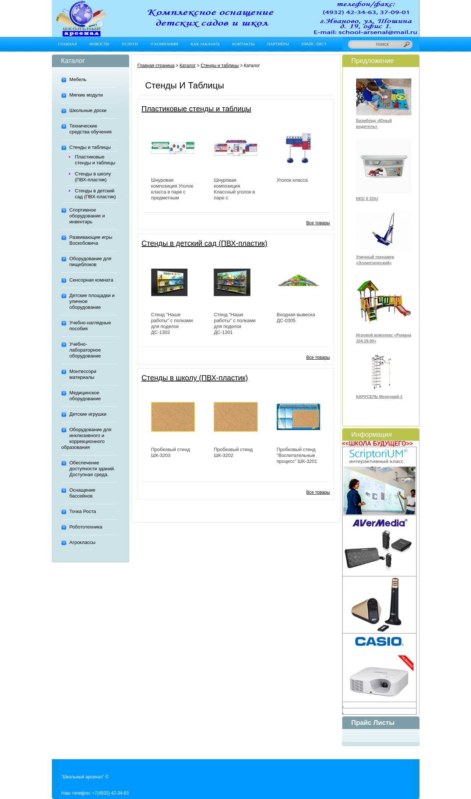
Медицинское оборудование (85, 395)
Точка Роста (83, 511)
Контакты (243, 44)
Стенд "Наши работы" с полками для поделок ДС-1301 (234, 323)
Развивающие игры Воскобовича (91, 240)
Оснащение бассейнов (82, 493)
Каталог (188, 65)
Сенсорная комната (91, 280)
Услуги (129, 44)
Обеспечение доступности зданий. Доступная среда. (93, 468)
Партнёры (278, 44)
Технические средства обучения (91, 129)
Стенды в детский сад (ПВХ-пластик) (95, 193)
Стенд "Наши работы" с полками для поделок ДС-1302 (172, 323)
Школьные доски (88, 110)
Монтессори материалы (83, 374)
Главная (67, 44)
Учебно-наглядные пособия (90, 325)
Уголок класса (292, 180)
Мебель (78, 79)
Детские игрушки (88, 414)
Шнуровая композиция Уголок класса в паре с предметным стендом (172, 191)
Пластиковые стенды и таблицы (95, 159)
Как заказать (205, 44)
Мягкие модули (86, 95)
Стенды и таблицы (90, 147)
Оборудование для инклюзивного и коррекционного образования (86, 438)
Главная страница (156, 65)
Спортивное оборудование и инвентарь (87, 215)
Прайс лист (313, 44)
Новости (99, 44)
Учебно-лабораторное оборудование (85, 350)
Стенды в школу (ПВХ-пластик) (93, 176)
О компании (164, 44)
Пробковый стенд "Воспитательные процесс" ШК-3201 (297, 455)
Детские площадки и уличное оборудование (92, 301)
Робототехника (86, 527)
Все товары (318, 223)
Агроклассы (83, 542)
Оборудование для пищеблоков (90, 261)
